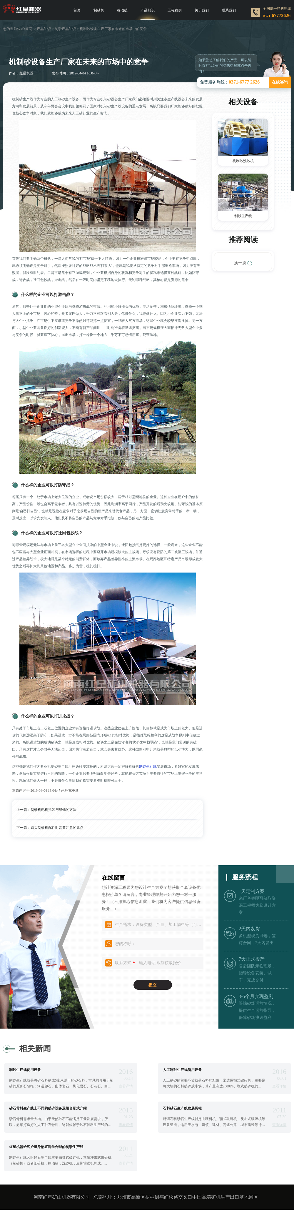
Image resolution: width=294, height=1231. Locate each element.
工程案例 (175, 10)
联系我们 (229, 10)
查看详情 (126, 1086)
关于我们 (202, 10)
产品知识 (148, 10)
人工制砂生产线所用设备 (182, 1070)
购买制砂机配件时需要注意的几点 (57, 828)
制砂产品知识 (65, 29)
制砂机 (98, 10)
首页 (77, 10)
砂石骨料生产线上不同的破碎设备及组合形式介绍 (48, 1108)
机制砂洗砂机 (243, 161)
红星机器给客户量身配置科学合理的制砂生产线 (46, 1147)
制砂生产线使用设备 (25, 1070)
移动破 (122, 10)
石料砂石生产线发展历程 (182, 1108)
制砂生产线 (148, 766)
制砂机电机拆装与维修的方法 (53, 810)
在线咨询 (280, 82)
